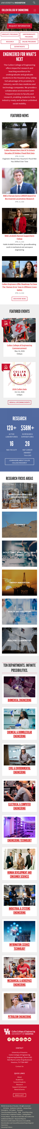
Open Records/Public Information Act (22, 1116)
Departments (19, 47)
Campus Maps (27, 1108)
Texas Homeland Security (9, 1112)
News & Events (19, 1089)
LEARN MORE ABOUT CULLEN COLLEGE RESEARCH (19, 461)
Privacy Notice (5, 1116)
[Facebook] (9, 1039)
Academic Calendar (16, 1108)
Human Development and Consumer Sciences (19, 875)
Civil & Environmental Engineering (19, 770)
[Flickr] (17, 1039)
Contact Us (20, 1066)
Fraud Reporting (27, 1112)
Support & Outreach (19, 1087)
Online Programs (29, 42)
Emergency (4, 1110)
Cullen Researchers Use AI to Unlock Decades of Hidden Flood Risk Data (19, 152)
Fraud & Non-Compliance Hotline (11, 1114)
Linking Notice (26, 1114)
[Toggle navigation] (35, 10)
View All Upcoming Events (19, 402)
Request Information (19, 26)
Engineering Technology (19, 840)
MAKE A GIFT (19, 1095)
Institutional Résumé (7, 1119)
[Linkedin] (25, 1039)
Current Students (19, 1082)
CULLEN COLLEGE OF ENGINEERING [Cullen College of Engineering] (15, 10)
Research (10, 42)
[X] (13, 1039)
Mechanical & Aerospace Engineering (19, 983)
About (19, 1077)
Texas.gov (20, 1110)
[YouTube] (29, 1039)
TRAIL (19, 1112)
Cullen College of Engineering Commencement (19, 347)
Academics (19, 1080)
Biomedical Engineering (19, 700)
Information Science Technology (19, 947)
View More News (19, 299)
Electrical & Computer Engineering (19, 806)
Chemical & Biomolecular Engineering (19, 734)
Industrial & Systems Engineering (19, 911)
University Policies (6, 1127)
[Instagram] (21, 1039)
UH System (12, 1110)
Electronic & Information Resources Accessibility (16, 1121)
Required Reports (20, 1119)
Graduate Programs (10, 34)
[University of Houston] (13, 3)
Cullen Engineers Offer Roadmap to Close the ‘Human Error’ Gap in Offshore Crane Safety (19, 287)
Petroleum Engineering (19, 1017)
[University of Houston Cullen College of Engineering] (19, 1031)
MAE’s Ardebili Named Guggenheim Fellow (19, 237)
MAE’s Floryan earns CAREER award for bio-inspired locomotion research (19, 197)
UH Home (6, 1108)
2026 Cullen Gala (19, 389)
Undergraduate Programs (29, 35)
